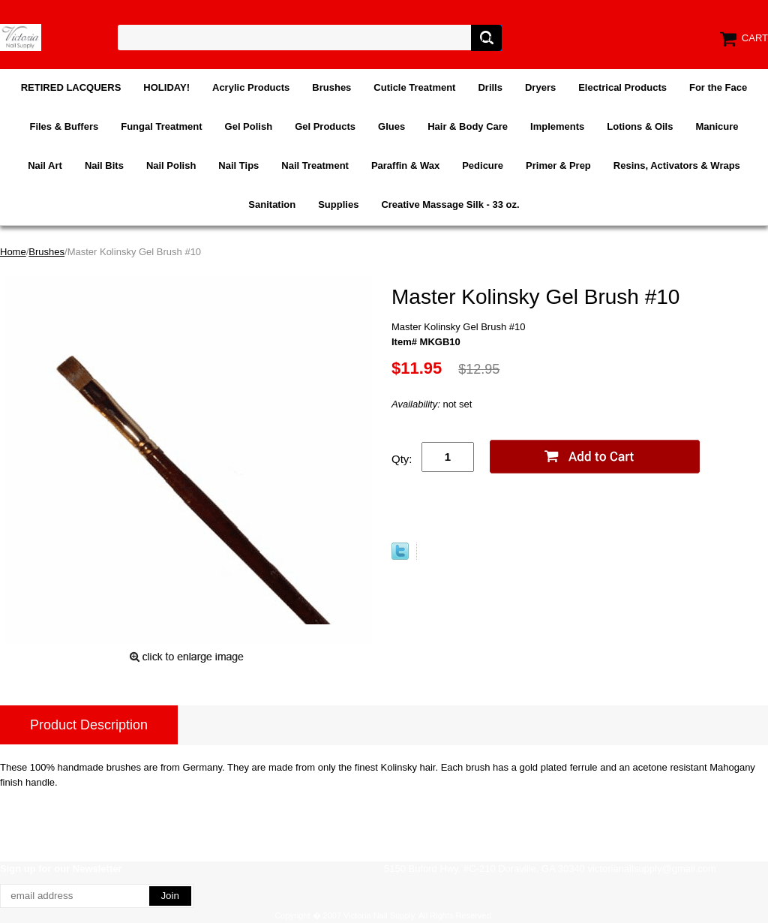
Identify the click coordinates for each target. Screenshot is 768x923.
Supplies (338, 204)
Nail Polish (171, 165)
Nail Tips (238, 165)
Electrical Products (622, 87)
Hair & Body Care (468, 126)
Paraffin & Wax (405, 165)
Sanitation (272, 204)
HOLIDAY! (166, 87)
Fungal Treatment (161, 126)
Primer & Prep (558, 165)
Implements (557, 126)
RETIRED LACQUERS (71, 87)
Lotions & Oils (640, 126)
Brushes (331, 87)
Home (13, 251)
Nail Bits (104, 165)
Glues (391, 126)
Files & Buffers (63, 126)
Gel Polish (249, 126)
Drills (490, 87)
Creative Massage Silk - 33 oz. (450, 204)
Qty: (402, 458)
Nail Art (45, 165)
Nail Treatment (315, 165)
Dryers (540, 87)
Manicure (716, 126)
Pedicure (482, 165)
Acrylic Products (251, 87)
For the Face (718, 87)
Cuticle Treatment (414, 87)
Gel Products (325, 126)
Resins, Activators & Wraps (677, 165)
